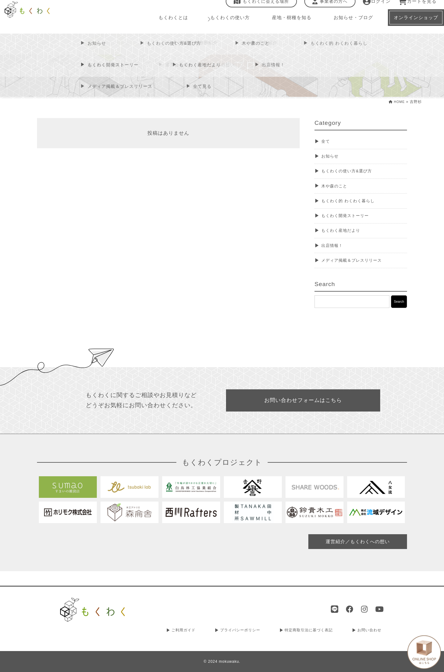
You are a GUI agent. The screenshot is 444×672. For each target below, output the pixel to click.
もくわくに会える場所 (257, 8)
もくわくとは (172, 24)
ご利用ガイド (181, 631)
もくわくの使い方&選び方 (352, 173)
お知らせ (332, 157)
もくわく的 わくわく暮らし (354, 205)
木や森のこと (337, 189)
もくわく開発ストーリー (350, 221)
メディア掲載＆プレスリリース (358, 268)
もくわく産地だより (345, 237)
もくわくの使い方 (226, 24)
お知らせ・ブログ (345, 24)
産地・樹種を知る (285, 24)
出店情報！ (335, 253)
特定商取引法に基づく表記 (308, 631)
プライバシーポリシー (238, 631)
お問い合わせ (370, 631)
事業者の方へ (325, 8)
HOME (395, 102)
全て (327, 141)
